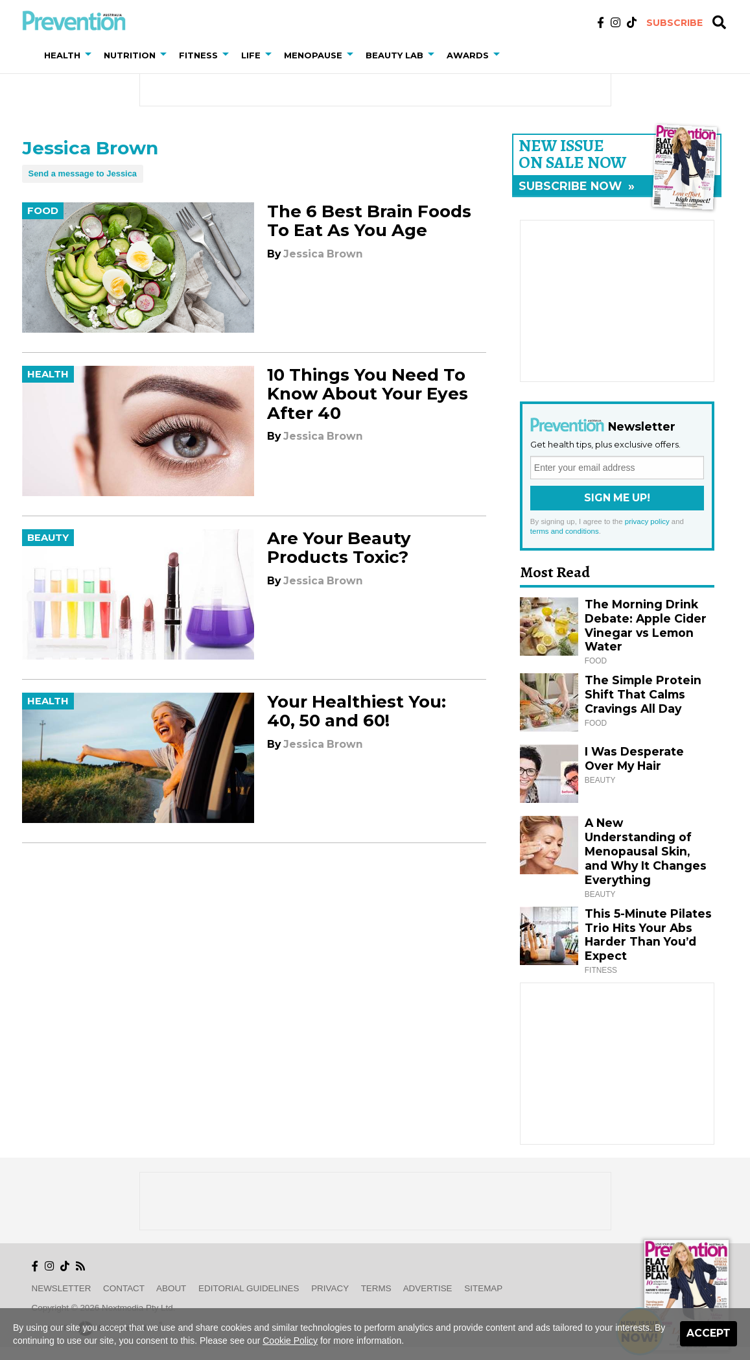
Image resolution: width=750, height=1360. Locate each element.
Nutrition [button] (130, 55)
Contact (124, 1288)
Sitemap (483, 1288)
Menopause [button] (313, 55)
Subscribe (674, 23)
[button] (91, 55)
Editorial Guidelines (248, 1288)
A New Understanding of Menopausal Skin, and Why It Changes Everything (646, 851)
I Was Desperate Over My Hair (634, 758)
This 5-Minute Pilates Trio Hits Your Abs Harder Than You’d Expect (648, 935)
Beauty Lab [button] (394, 55)
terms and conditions (564, 531)
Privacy (330, 1288)
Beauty (48, 537)
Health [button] (62, 55)
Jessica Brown (323, 254)
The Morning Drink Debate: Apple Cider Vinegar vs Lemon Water (646, 625)
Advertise (427, 1288)
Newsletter (61, 1288)
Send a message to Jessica (83, 173)
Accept (708, 1333)
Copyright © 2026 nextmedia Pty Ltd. (104, 1308)
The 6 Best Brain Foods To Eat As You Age (369, 221)
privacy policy (647, 521)
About (171, 1288)
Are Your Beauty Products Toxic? (339, 547)
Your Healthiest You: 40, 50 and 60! (356, 711)
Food (42, 211)
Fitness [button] (198, 55)
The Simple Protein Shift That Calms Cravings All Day (643, 694)
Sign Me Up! (617, 498)
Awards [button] (468, 55)
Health (48, 374)
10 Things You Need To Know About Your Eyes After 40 (367, 393)
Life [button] (251, 55)
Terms (376, 1288)
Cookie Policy (290, 1340)
